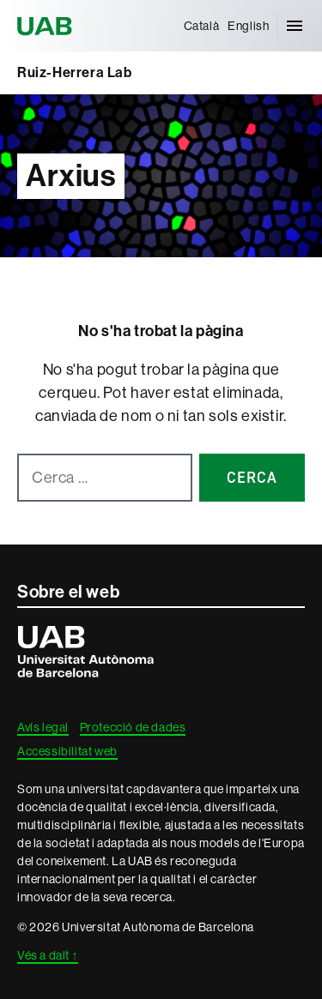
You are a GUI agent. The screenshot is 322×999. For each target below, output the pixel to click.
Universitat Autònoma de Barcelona (47, 25)
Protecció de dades (133, 727)
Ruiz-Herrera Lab (74, 72)
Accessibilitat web (67, 751)
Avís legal (43, 727)
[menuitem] (201, 26)
